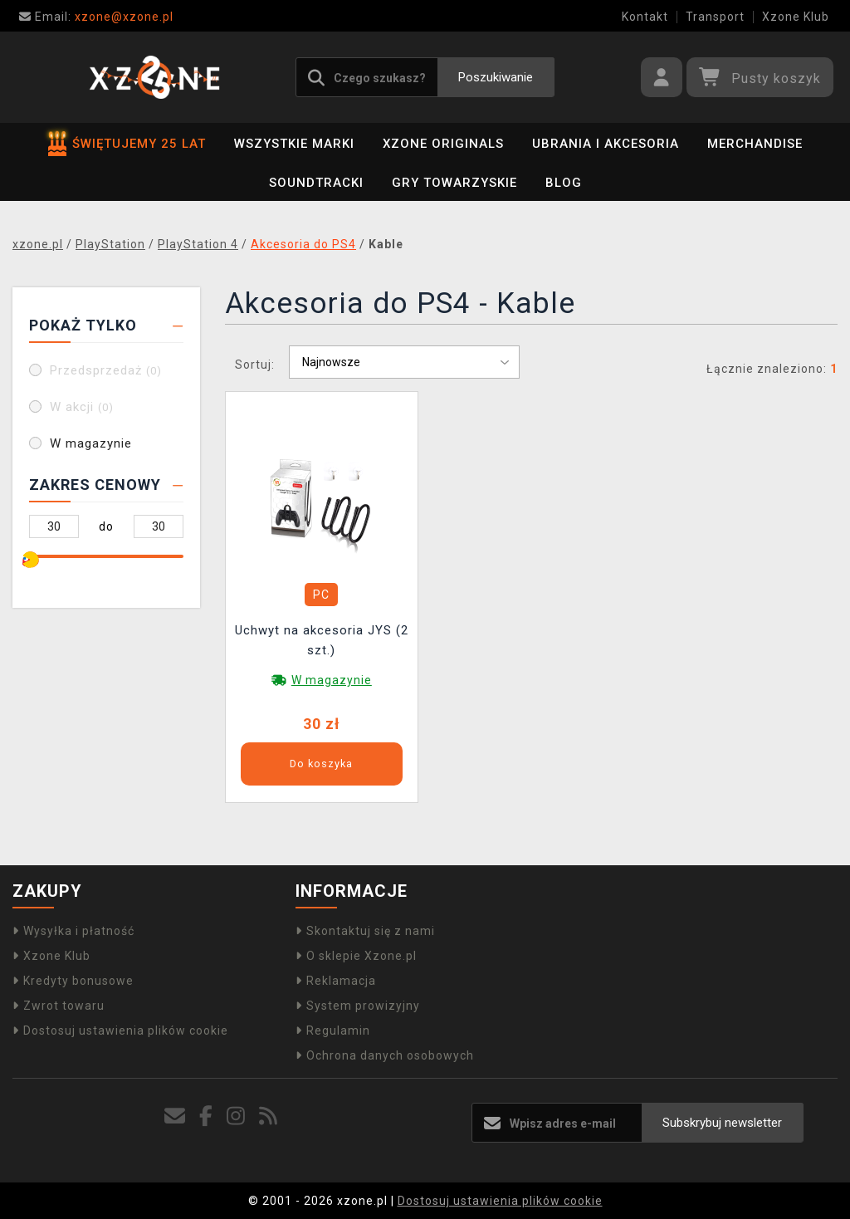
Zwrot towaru (58, 1005)
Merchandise (755, 143)
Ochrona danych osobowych (385, 1055)
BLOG (563, 182)
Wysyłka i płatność (73, 931)
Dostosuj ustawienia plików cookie (120, 1030)
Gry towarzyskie (454, 182)
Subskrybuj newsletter (722, 1122)
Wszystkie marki (294, 143)
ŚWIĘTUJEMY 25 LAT (127, 143)
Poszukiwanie (495, 77)
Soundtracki (316, 182)
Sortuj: (255, 364)
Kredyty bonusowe (73, 980)
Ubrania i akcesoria (605, 143)
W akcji (82, 406)
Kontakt (645, 16)
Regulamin (333, 1030)
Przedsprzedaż (106, 370)
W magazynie (91, 443)
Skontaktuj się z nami (365, 931)
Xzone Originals (443, 143)
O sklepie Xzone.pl (356, 955)
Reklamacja (336, 980)
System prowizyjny (358, 1005)
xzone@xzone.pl (96, 16)
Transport (715, 16)
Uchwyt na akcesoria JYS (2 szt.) (321, 640)
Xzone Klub (795, 16)
